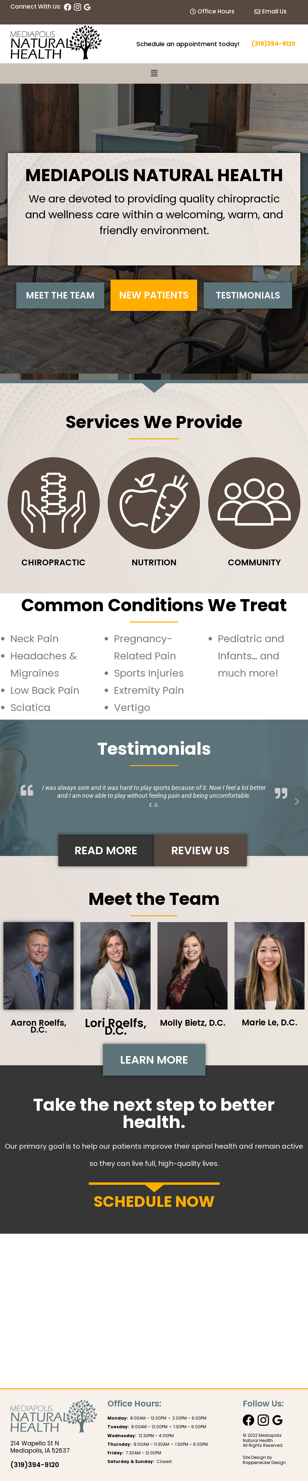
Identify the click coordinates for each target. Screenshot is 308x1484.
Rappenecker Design (264, 1466)
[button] (154, 73)
